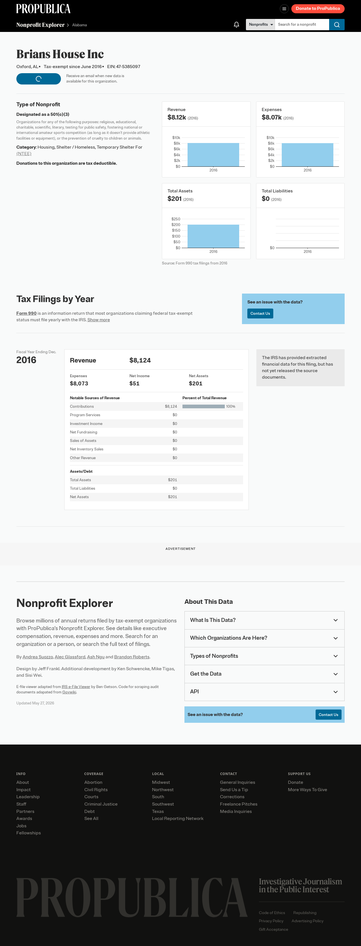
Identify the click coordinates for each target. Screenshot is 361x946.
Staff (21, 804)
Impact (23, 790)
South (158, 797)
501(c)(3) (59, 114)
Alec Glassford (70, 657)
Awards (24, 818)
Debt (89, 811)
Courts (91, 797)
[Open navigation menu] (284, 8)
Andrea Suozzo (38, 657)
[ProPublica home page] (132, 897)
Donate (295, 782)
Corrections (232, 797)
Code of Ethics (272, 912)
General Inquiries (237, 782)
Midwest (161, 782)
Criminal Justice (101, 804)
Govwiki (69, 692)
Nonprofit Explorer (40, 24)
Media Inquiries (236, 811)
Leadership (28, 797)
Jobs (21, 826)
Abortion (93, 782)
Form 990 (26, 313)
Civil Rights (96, 790)
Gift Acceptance (273, 929)
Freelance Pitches (238, 804)
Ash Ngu (96, 657)
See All (91, 818)
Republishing (304, 912)
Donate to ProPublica (318, 8)
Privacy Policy (271, 921)
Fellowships (28, 833)
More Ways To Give (307, 790)
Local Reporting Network (177, 818)
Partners (25, 811)
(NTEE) (24, 154)
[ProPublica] (43, 8)
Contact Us (260, 313)
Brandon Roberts (131, 657)
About (22, 782)
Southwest (163, 804)
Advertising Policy (307, 921)
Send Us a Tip (234, 790)
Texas (158, 811)
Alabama (79, 25)
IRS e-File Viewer (76, 686)
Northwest (163, 790)
